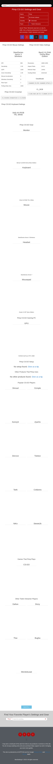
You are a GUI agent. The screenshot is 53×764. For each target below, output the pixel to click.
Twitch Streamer (35, 24)
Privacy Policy (38, 752)
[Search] (50, 6)
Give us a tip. (33, 367)
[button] (51, 2)
